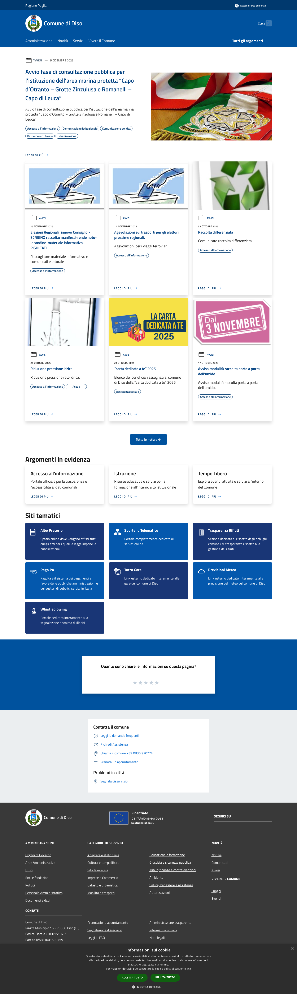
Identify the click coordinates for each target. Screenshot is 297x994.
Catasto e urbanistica (102, 885)
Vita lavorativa (97, 870)
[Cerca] (267, 23)
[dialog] (148, 969)
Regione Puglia (36, 5)
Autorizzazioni (159, 892)
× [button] (292, 948)
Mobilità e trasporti (101, 892)
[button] (148, 987)
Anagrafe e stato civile (103, 855)
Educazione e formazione (167, 854)
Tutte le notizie (148, 439)
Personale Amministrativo (43, 892)
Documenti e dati (37, 900)
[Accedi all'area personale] (251, 5)
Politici (30, 885)
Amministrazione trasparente (170, 922)
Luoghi (216, 890)
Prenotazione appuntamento (107, 922)
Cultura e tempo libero (103, 862)
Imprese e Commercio (102, 877)
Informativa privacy (163, 930)
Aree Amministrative (40, 862)
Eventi (216, 898)
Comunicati (219, 862)
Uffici (29, 870)
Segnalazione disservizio (104, 930)
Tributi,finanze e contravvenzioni (172, 869)
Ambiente (156, 877)
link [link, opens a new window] (189, 969)
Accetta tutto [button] (132, 977)
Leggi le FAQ (96, 937)
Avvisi (37, 60)
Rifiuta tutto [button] (165, 977)
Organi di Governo (38, 855)
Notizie (216, 855)
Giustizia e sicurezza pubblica (170, 862)
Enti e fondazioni (37, 877)
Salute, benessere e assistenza (171, 884)
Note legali (157, 937)
